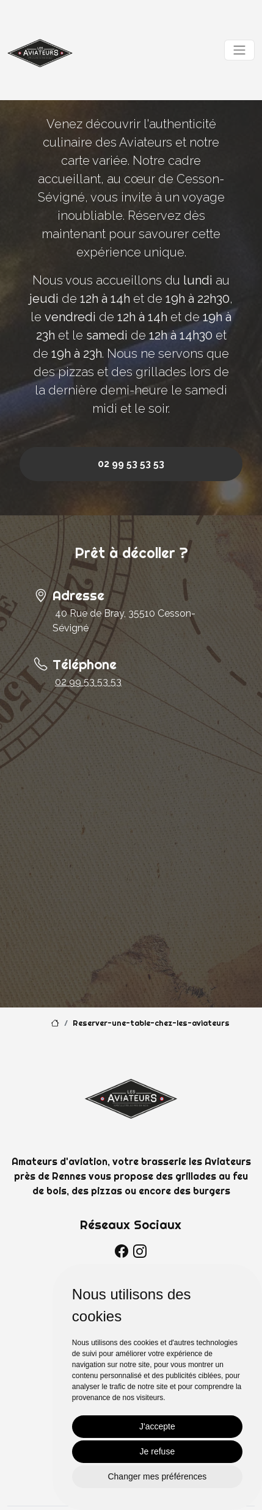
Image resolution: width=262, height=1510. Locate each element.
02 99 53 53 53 (131, 464)
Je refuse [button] (157, 1451)
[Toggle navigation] (239, 50)
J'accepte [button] (157, 1426)
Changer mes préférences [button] (156, 1476)
